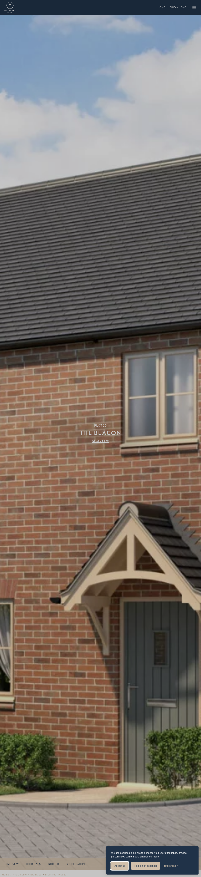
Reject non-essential (145, 866)
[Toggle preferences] (170, 866)
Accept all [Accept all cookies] (120, 866)
